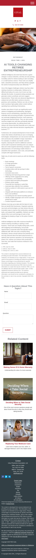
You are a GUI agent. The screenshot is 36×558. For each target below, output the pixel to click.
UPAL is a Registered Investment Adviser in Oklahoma (17, 545)
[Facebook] (2, 476)
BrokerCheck (10, 504)
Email (6, 302)
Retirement (18, 483)
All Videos (18, 498)
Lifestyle (18, 494)
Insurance (18, 488)
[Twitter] (15, 21)
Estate (18, 486)
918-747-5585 (18, 25)
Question (6, 313)
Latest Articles (18, 496)
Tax (18, 490)
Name (6, 291)
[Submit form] (8, 330)
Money (18, 492)
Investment (18, 485)
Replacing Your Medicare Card (18, 444)
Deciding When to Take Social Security (18, 403)
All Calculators (18, 500)
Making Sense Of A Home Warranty (18, 367)
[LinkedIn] (17, 21)
